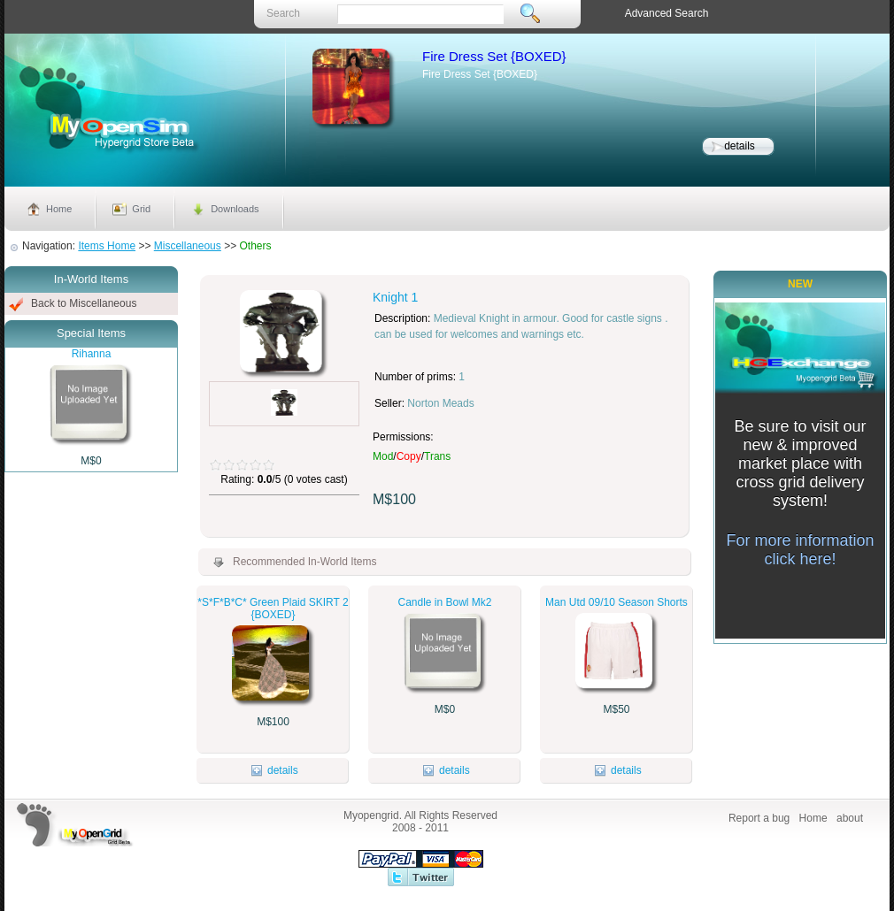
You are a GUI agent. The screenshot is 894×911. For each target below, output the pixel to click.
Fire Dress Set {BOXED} (494, 56)
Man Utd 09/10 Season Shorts (616, 602)
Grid (141, 208)
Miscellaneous (187, 246)
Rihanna (92, 354)
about (849, 818)
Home (59, 208)
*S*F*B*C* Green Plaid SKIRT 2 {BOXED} (272, 608)
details (739, 146)
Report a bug (759, 818)
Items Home (106, 246)
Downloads (234, 208)
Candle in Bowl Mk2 (444, 602)
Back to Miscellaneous (83, 303)
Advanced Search (667, 13)
